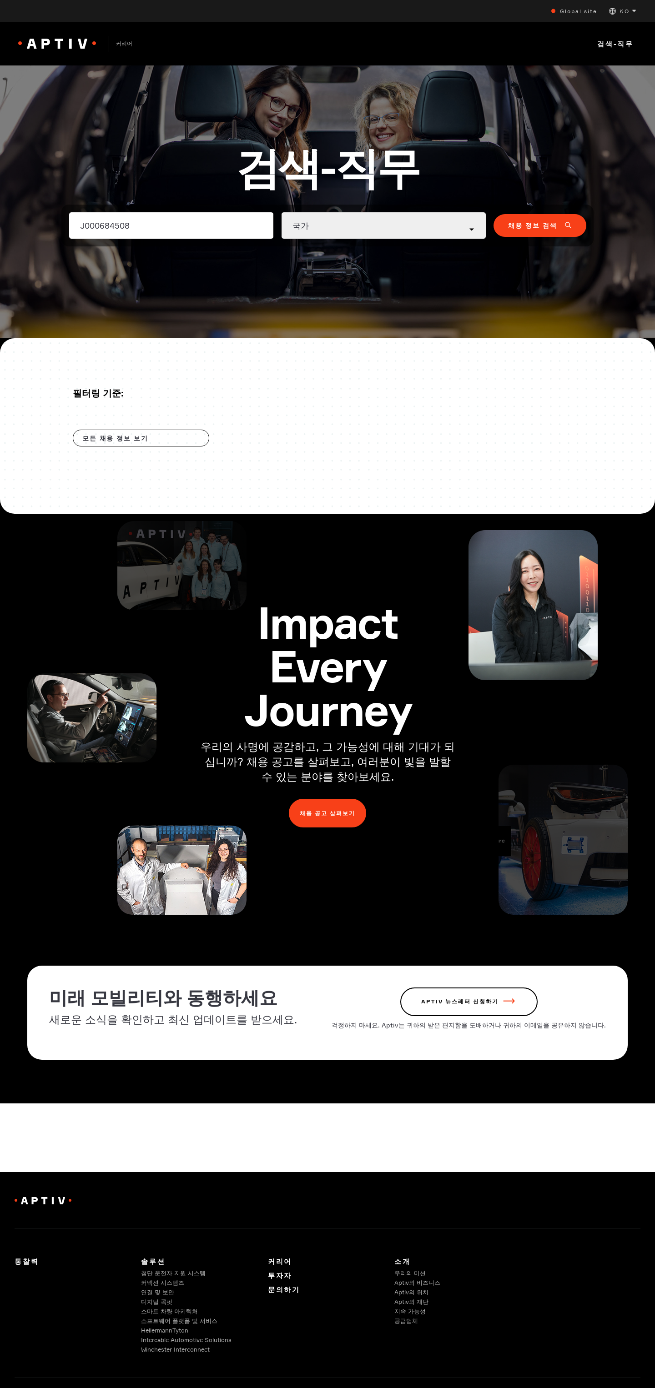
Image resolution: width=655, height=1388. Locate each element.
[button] (622, 11)
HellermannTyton (164, 1330)
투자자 (280, 1275)
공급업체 (406, 1320)
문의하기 (284, 1289)
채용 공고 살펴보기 (327, 814)
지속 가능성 (410, 1311)
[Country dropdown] (383, 225)
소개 (402, 1261)
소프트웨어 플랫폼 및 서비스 (179, 1320)
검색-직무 (615, 44)
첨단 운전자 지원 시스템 (173, 1273)
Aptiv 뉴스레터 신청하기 (460, 1004)
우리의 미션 (410, 1273)
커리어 (280, 1261)
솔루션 (153, 1261)
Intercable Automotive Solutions (186, 1339)
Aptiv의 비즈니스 (417, 1282)
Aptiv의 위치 (411, 1292)
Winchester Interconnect (175, 1349)
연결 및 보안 (157, 1292)
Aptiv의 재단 (411, 1301)
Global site (578, 11)
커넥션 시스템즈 (162, 1282)
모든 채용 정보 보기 (115, 438)
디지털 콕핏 (156, 1301)
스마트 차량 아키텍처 (169, 1311)
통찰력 (27, 1261)
